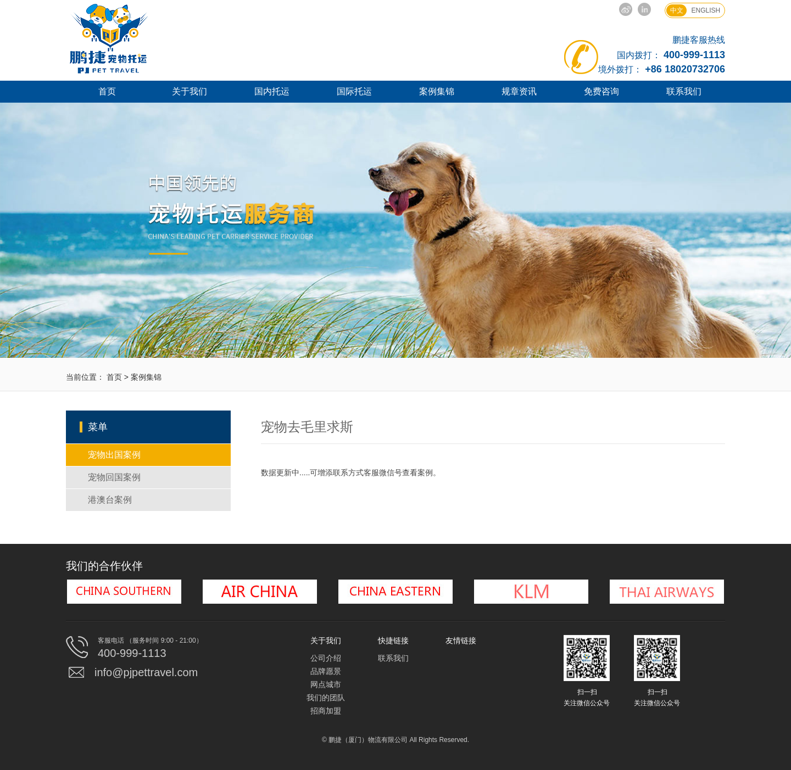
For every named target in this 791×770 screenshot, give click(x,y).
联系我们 (683, 91)
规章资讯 (519, 91)
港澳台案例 (110, 499)
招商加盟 (325, 710)
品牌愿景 (325, 671)
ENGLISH (706, 10)
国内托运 (271, 91)
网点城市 (325, 684)
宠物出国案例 (114, 454)
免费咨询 (601, 91)
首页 (107, 91)
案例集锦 (436, 91)
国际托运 (354, 91)
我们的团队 (326, 697)
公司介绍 (325, 658)
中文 (676, 10)
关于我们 (189, 91)
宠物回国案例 (114, 477)
